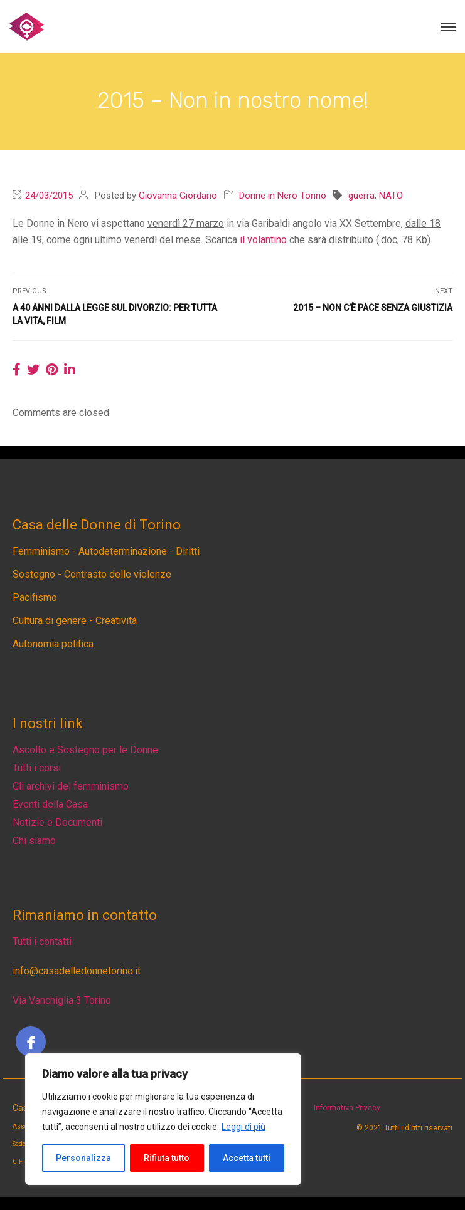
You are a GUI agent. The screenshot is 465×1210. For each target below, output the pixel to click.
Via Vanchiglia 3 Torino (62, 1000)
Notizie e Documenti (57, 822)
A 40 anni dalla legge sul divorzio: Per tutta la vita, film (115, 314)
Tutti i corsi (37, 768)
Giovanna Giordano (178, 195)
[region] (163, 1119)
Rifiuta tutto (167, 1158)
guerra (361, 195)
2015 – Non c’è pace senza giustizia (372, 308)
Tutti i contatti (42, 941)
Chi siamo (34, 841)
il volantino (263, 240)
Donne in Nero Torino (282, 195)
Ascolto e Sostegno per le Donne (85, 750)
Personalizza (83, 1158)
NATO (391, 195)
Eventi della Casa (50, 804)
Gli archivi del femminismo (71, 786)
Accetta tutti (246, 1158)
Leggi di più (243, 1127)
